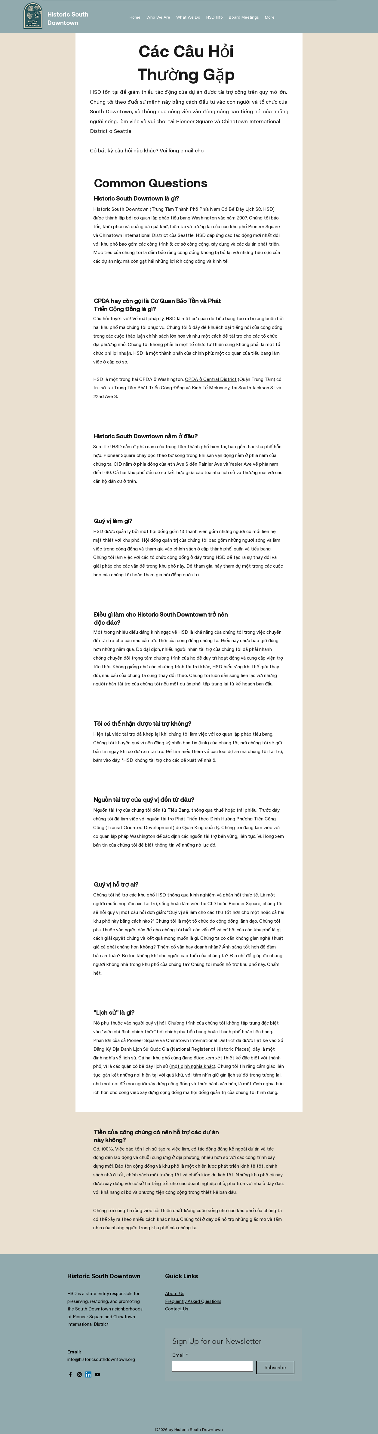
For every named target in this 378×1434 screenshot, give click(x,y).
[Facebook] (70, 1374)
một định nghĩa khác (192, 1066)
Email (180, 1355)
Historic (60, 14)
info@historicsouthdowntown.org (101, 1360)
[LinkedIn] (88, 1374)
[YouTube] (97, 1374)
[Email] (210, 1366)
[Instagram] (79, 1374)
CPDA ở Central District (211, 379)
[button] (214, 18)
